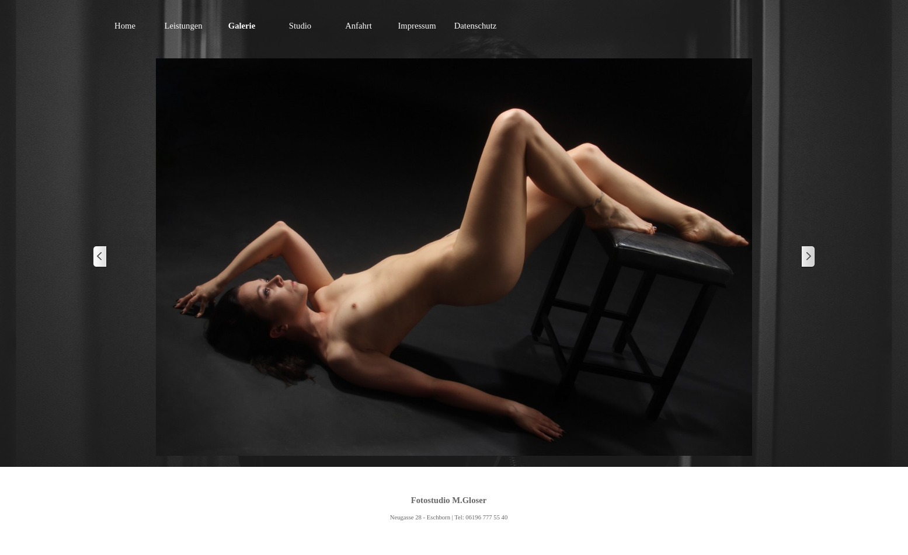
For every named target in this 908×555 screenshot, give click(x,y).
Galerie (241, 25)
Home (124, 25)
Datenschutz (475, 25)
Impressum (417, 25)
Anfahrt (358, 25)
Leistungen (183, 25)
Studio (300, 25)
